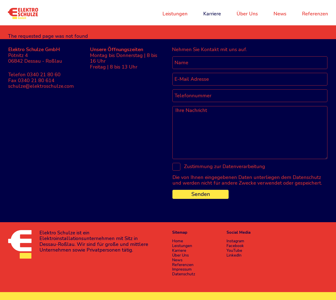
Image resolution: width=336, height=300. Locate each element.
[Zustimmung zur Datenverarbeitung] (176, 167)
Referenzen (315, 13)
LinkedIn (234, 255)
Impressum (182, 269)
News (279, 13)
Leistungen (175, 13)
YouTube (234, 250)
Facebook (235, 245)
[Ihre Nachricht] (249, 132)
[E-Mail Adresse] (249, 79)
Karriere (212, 13)
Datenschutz (183, 274)
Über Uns (247, 13)
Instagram (235, 241)
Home (177, 241)
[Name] (249, 62)
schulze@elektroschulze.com (41, 86)
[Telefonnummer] (249, 95)
